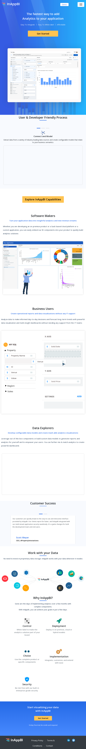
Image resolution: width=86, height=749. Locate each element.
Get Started (43, 33)
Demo (64, 4)
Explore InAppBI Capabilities (43, 199)
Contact (49, 746)
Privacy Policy (37, 740)
